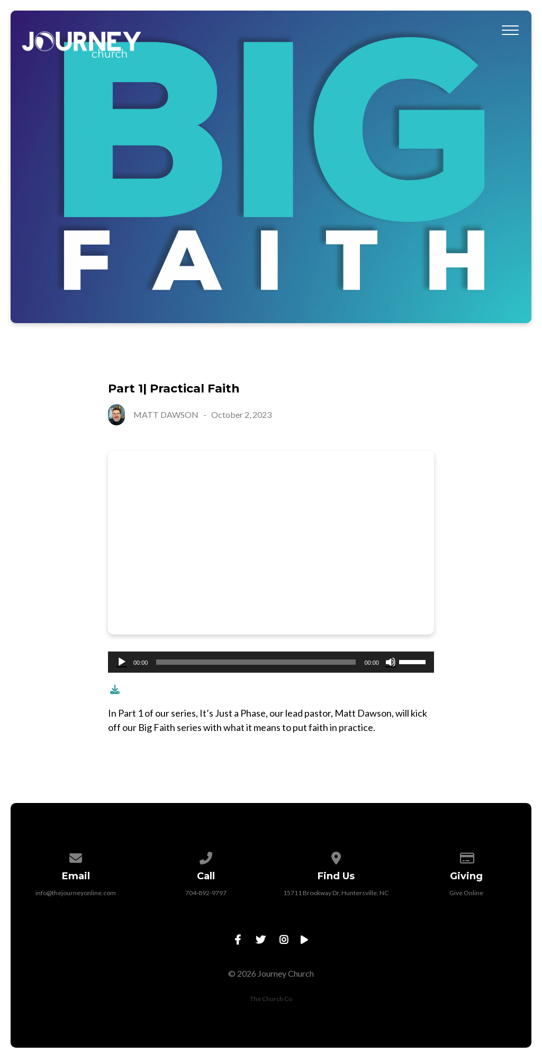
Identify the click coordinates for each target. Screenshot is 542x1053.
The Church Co (271, 999)
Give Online (466, 893)
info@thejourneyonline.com (75, 893)
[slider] (256, 662)
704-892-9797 (206, 893)
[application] (271, 662)
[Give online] (466, 856)
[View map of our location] (336, 856)
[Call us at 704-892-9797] (206, 856)
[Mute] (390, 662)
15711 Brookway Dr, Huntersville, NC (336, 893)
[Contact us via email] (76, 856)
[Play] (121, 662)
